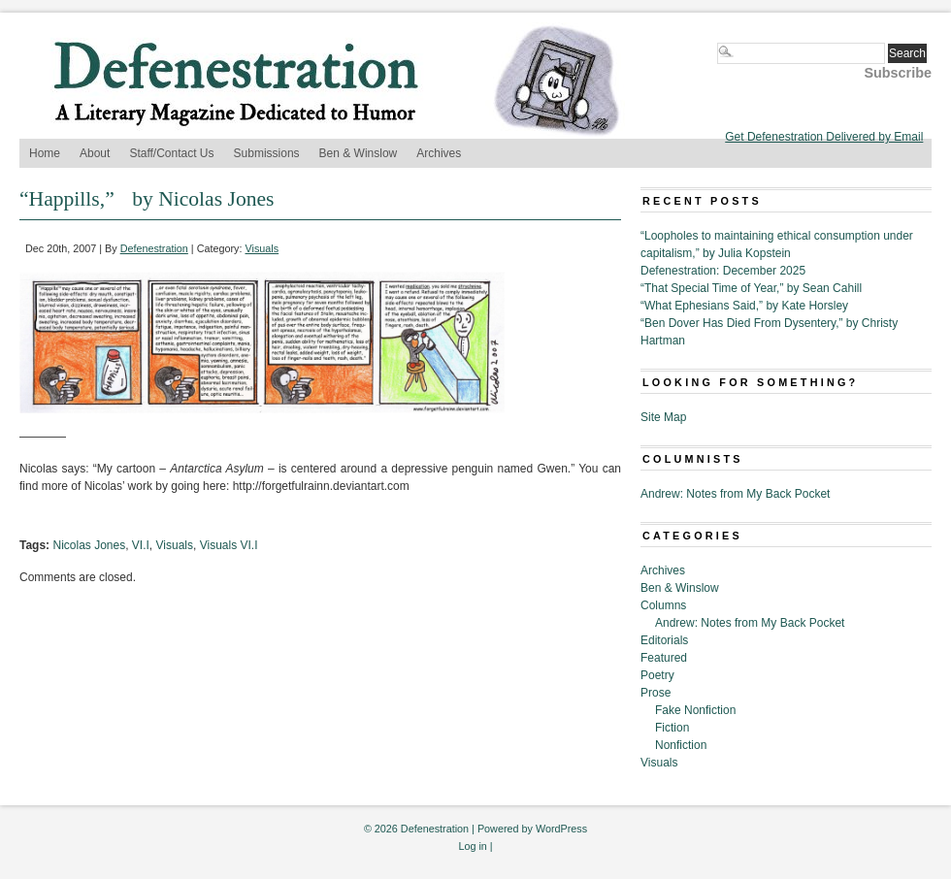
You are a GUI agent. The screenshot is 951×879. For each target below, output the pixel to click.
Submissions (267, 153)
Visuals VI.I (229, 545)
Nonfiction (680, 745)
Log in (472, 846)
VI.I (140, 545)
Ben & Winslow (358, 153)
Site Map (663, 417)
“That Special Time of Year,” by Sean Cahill (751, 288)
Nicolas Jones (88, 545)
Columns (663, 605)
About (95, 153)
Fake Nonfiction (695, 710)
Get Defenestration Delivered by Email (824, 137)
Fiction (672, 727)
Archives (438, 153)
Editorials (664, 640)
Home (44, 153)
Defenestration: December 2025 (722, 270)
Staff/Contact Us (171, 153)
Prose (655, 693)
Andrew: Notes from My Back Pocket (735, 494)
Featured (663, 658)
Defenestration (154, 248)
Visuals (262, 248)
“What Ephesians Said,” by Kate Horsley (744, 305)
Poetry (657, 675)
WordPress (561, 828)
